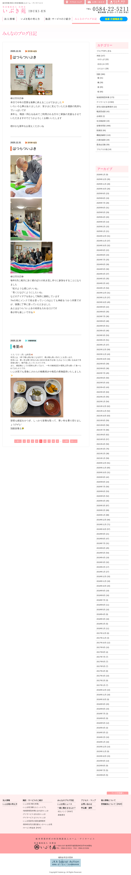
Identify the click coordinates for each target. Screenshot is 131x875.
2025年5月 (101, 212)
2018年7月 (101, 600)
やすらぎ (101, 59)
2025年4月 (101, 217)
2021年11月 (101, 411)
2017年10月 (101, 643)
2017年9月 (101, 647)
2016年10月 (101, 699)
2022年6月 (101, 378)
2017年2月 (101, 680)
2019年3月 (101, 562)
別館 (98, 74)
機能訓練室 (101, 135)
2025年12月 (101, 179)
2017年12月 (101, 633)
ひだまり (101, 69)
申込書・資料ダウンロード (118, 2)
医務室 (99, 130)
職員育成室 (101, 111)
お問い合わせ (96, 2)
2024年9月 (101, 250)
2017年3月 (101, 676)
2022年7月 (101, 373)
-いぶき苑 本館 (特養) (31, 804)
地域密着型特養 (103, 97)
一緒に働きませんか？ (66, 808)
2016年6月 (101, 718)
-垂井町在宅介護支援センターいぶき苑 (37, 824)
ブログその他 (102, 149)
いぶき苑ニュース (64, 804)
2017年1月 (101, 685)
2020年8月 (101, 482)
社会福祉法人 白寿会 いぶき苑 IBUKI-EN (24, 9)
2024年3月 (101, 279)
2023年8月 (101, 312)
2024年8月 (101, 255)
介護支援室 (101, 140)
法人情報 (10, 19)
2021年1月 (101, 458)
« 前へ (18, 441)
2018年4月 (101, 614)
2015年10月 (101, 756)
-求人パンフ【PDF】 (65, 811)
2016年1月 (101, 742)
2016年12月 (101, 690)
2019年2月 (101, 567)
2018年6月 (101, 605)
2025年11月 (101, 184)
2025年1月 (101, 231)
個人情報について (108, 800)
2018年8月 (101, 595)
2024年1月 (101, 288)
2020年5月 (101, 496)
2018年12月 (101, 576)
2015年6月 (101, 775)
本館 (98, 56)
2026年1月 (101, 175)
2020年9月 (101, 477)
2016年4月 (101, 728)
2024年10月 (101, 245)
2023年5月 (101, 326)
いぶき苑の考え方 (30, 19)
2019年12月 (101, 520)
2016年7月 (101, 714)
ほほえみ (101, 64)
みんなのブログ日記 (86, 19)
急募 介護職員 (114, 19)
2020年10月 (101, 472)
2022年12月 (101, 349)
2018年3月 (101, 619)
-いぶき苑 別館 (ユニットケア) (34, 807)
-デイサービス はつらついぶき (34, 818)
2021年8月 (101, 425)
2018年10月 (101, 586)
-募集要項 (61, 815)
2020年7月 (101, 487)
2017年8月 (101, 652)
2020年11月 (101, 468)
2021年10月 (101, 416)
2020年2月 (101, 510)
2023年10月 (101, 302)
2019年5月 (101, 553)
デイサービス (102, 102)
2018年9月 (101, 591)
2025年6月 (101, 208)
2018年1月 (101, 628)
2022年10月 (101, 359)
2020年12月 (101, 463)
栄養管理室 (101, 126)
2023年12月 (101, 293)
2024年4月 (101, 274)
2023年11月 (101, 297)
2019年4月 (101, 557)
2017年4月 (101, 671)
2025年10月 (101, 189)
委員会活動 (101, 145)
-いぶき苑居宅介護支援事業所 (34, 821)
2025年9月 (101, 193)
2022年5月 (101, 383)
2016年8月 (101, 709)
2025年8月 (101, 198)
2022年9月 (101, 364)
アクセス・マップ (74, 2)
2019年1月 (101, 572)
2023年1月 (101, 345)
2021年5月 (101, 439)
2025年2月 (101, 227)
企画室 (99, 116)
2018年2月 (101, 624)
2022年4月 (101, 387)
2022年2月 (101, 397)
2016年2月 (101, 737)
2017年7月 (101, 657)
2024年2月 (101, 283)
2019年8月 (101, 539)
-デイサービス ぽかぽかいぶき (34, 814)
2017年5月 (101, 666)
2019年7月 (101, 543)
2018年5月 (101, 610)
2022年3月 (101, 392)
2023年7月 (101, 316)
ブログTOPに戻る (104, 51)
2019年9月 (101, 534)
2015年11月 (101, 751)
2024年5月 (101, 269)
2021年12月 (101, 406)
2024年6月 (101, 264)
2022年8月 (101, 368)
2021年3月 (101, 449)
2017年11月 (101, 638)
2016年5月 (101, 723)
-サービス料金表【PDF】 (32, 828)
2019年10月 (101, 529)
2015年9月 (101, 761)
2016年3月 (101, 732)
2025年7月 (101, 203)
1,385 (65, 441)
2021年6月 (101, 435)
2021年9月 (101, 420)
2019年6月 (101, 548)
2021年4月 (101, 444)
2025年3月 (101, 222)
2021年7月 (101, 430)
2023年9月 (101, 307)
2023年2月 (101, 340)
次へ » (73, 441)
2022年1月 (101, 401)
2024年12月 (101, 236)
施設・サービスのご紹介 (58, 19)
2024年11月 (101, 241)
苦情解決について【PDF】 (112, 804)
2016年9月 (101, 704)
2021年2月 (101, 453)
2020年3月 (101, 505)
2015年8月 (101, 766)
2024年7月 (101, 260)
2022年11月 (101, 354)
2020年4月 (101, 501)
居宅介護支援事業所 (105, 107)
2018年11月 (101, 581)
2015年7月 (101, 770)
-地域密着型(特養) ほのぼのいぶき (36, 811)
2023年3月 (101, 335)
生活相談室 (101, 121)
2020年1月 (101, 515)
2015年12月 (101, 747)
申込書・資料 (86, 808)
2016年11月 (101, 695)
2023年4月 (101, 331)
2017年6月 (101, 662)
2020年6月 (101, 491)
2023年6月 (101, 321)
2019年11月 (101, 524)
